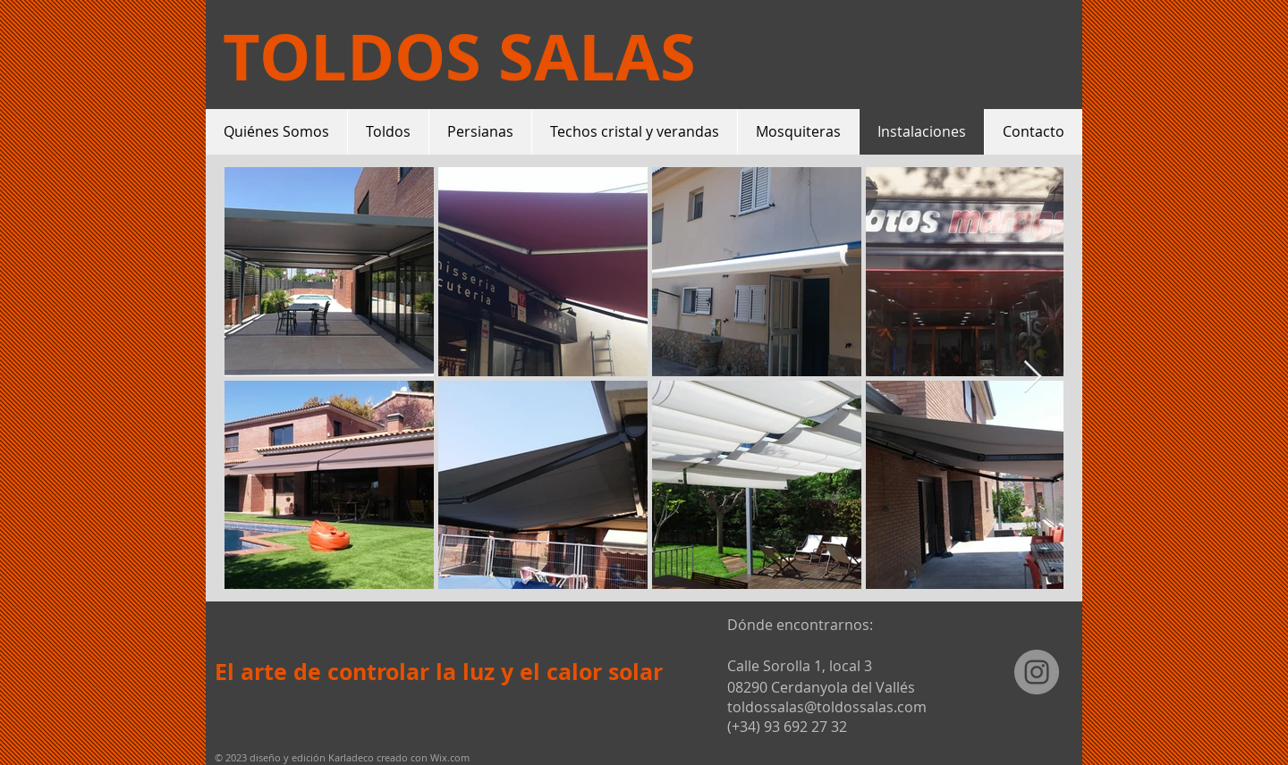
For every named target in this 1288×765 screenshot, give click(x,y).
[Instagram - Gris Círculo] (1036, 672)
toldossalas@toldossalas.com (827, 707)
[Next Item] (1032, 377)
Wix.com (450, 757)
